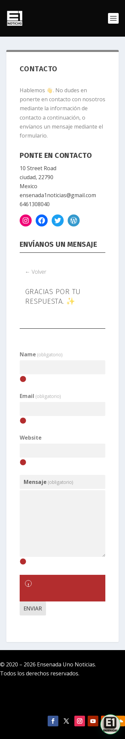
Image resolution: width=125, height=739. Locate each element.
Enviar (33, 608)
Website (31, 437)
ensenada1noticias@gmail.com (58, 195)
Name (41, 354)
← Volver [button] (35, 271)
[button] (110, 724)
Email (40, 396)
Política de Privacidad (62, 701)
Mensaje (48, 482)
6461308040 (35, 204)
